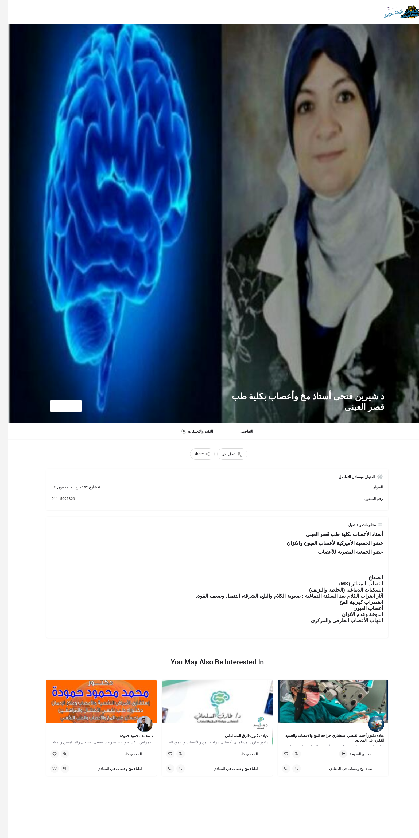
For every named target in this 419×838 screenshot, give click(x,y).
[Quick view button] (289, 754)
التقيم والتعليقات (189, 431)
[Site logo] (394, 11)
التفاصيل (238, 431)
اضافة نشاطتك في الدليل (121, 12)
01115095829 (55, 498)
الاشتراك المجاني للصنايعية (251, 12)
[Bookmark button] (278, 754)
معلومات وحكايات (299, 12)
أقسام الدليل (335, 12)
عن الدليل (155, 12)
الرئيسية (359, 12)
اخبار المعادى (181, 12)
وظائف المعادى (211, 12)
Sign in (60, 12)
